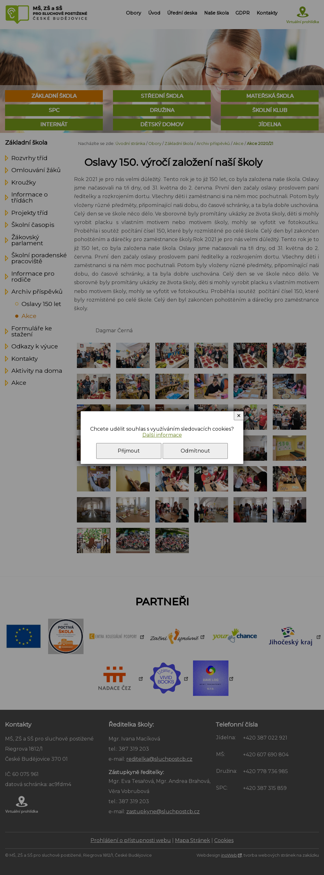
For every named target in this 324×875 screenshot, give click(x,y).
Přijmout (129, 451)
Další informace (162, 435)
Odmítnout (195, 451)
